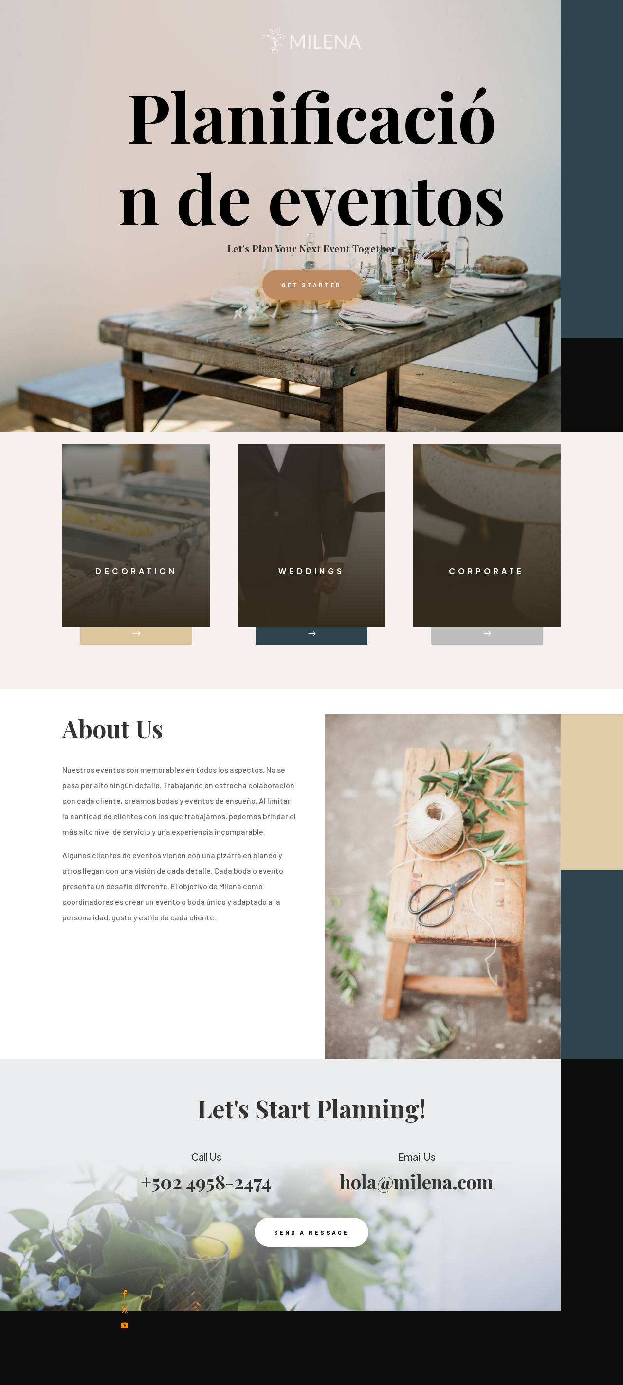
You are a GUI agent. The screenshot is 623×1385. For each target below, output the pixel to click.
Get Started (312, 284)
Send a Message (311, 1258)
